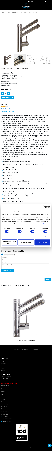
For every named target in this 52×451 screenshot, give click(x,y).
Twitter (2, 368)
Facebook (3, 361)
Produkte (3, 12)
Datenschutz (4, 396)
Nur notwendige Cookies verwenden (9, 242)
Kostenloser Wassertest (6, 380)
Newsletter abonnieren (6, 385)
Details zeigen (43, 236)
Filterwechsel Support (6, 376)
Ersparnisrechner (5, 388)
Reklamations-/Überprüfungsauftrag (9, 383)
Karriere (3, 399)
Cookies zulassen (42, 242)
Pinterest (3, 370)
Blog (2, 401)
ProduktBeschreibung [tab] (7, 111)
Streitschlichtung (4, 406)
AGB (2, 394)
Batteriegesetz (4, 408)
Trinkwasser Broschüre (6, 382)
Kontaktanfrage (4, 378)
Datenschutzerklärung (38, 223)
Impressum (3, 397)
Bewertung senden (7, 270)
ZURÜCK (48, 279)
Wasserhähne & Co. (12, 12)
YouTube (3, 366)
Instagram (3, 363)
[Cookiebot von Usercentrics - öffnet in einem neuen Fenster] (44, 206)
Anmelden (31, 1)
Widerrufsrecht (4, 403)
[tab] (17, 111)
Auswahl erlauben (26, 242)
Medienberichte (4, 387)
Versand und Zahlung (6, 404)
